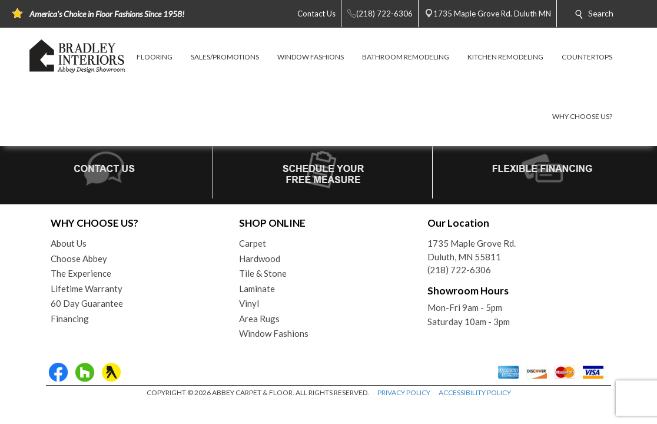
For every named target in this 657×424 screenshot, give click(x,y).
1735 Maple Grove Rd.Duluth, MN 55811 (471, 250)
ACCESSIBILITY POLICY (475, 392)
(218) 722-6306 (459, 269)
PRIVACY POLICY (403, 392)
